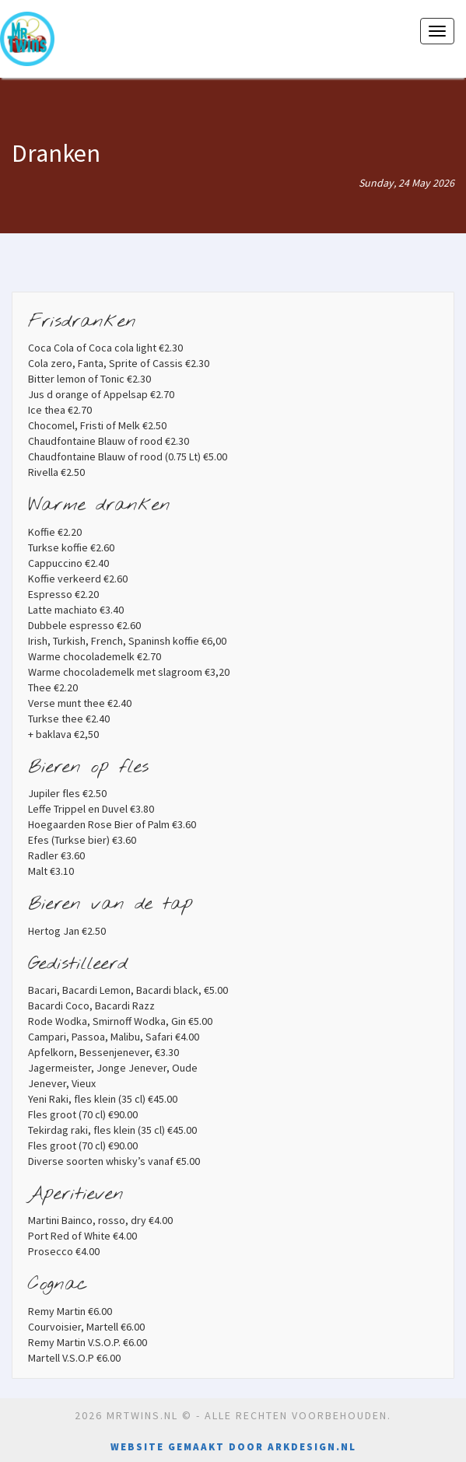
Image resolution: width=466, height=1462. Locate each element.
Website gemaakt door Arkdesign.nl (233, 1446)
